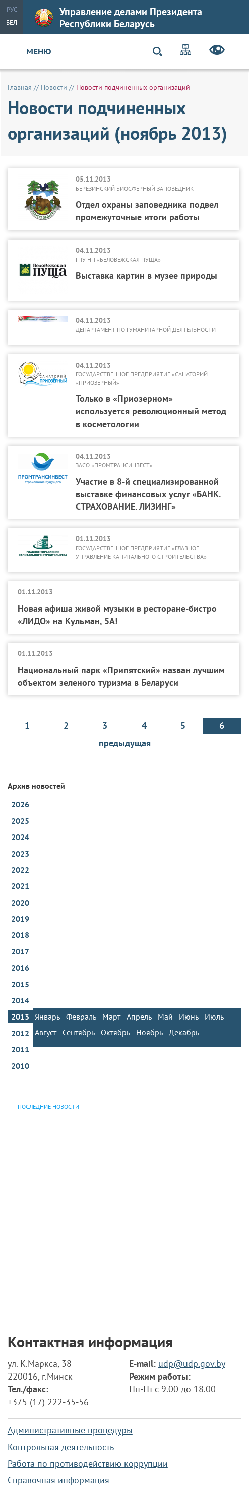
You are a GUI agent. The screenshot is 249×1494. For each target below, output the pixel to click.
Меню (38, 51)
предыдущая (125, 743)
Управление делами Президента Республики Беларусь (118, 17)
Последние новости (48, 1106)
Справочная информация (58, 1480)
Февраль (81, 1016)
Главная (20, 87)
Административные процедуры (70, 1430)
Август (45, 1032)
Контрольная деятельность (61, 1447)
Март (111, 1016)
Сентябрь (79, 1032)
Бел (11, 22)
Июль (214, 1016)
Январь (47, 1016)
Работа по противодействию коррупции (88, 1463)
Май (165, 1016)
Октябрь (115, 1032)
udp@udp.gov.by (191, 1363)
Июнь (189, 1016)
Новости (54, 87)
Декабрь (184, 1032)
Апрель (139, 1016)
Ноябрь (149, 1032)
